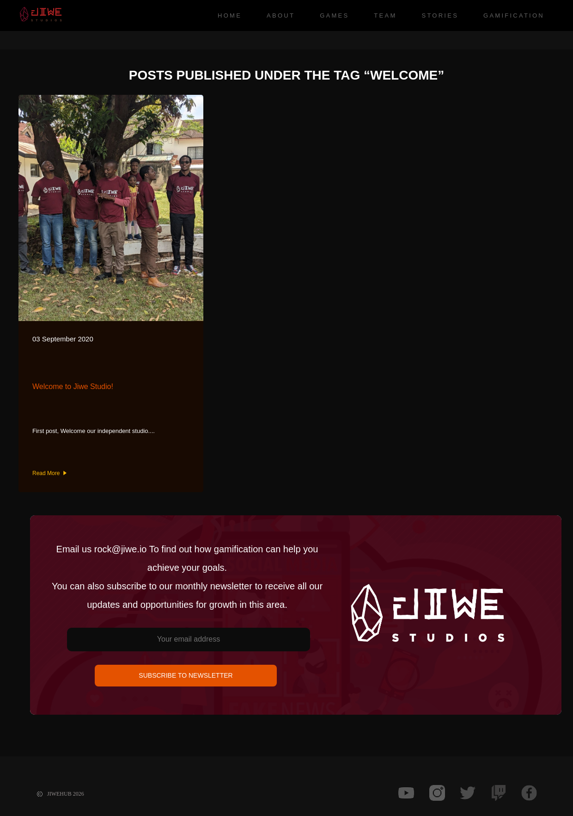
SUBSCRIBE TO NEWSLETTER (185, 675)
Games (334, 15)
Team (385, 15)
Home (230, 15)
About (281, 15)
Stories (439, 15)
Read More (49, 473)
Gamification (513, 15)
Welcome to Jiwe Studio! (72, 386)
